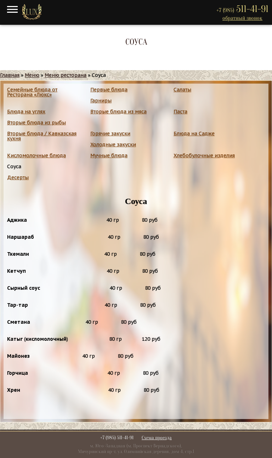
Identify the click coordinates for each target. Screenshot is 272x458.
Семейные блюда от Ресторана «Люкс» (32, 92)
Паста (180, 111)
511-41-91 (242, 9)
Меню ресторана (65, 75)
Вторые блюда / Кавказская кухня (41, 136)
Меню (32, 75)
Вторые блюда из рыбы (36, 122)
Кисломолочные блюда (36, 155)
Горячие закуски (110, 133)
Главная (9, 75)
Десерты (18, 177)
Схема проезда (157, 438)
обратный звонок (242, 18)
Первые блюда (109, 89)
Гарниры (101, 100)
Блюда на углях (26, 111)
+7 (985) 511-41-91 (117, 438)
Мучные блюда (109, 155)
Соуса (14, 166)
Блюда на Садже (194, 133)
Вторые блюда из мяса (118, 111)
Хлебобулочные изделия (204, 155)
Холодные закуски (113, 144)
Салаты (182, 89)
